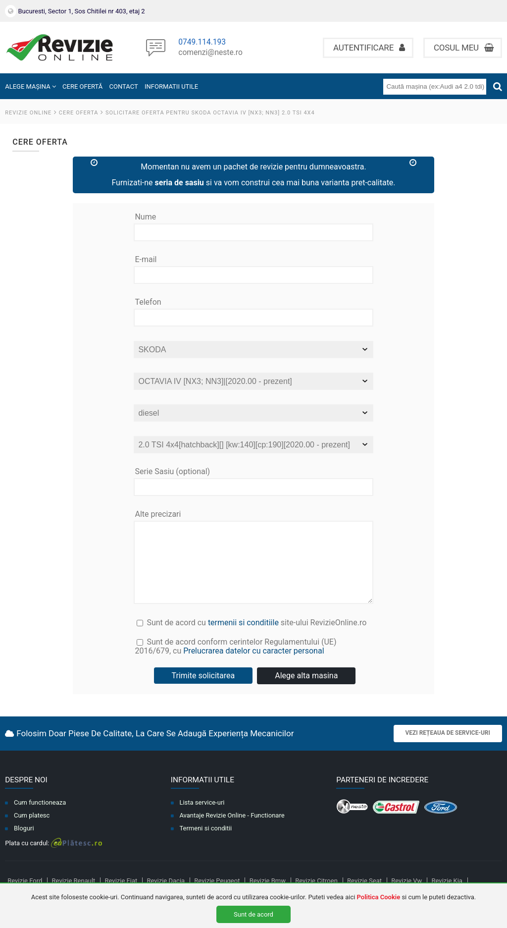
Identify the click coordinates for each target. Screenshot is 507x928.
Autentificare (369, 48)
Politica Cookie (379, 897)
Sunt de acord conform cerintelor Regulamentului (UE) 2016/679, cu (254, 664)
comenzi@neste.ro (210, 53)
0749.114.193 (202, 43)
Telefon (148, 302)
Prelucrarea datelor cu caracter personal (253, 665)
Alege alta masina (306, 690)
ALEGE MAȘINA (30, 86)
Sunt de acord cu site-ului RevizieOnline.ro (251, 637)
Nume (145, 217)
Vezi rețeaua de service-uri (448, 747)
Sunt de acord (253, 914)
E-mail (145, 260)
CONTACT (123, 86)
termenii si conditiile (243, 637)
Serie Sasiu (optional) (172, 472)
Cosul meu (464, 48)
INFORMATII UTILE (171, 86)
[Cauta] (497, 87)
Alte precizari (158, 514)
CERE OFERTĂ (82, 86)
